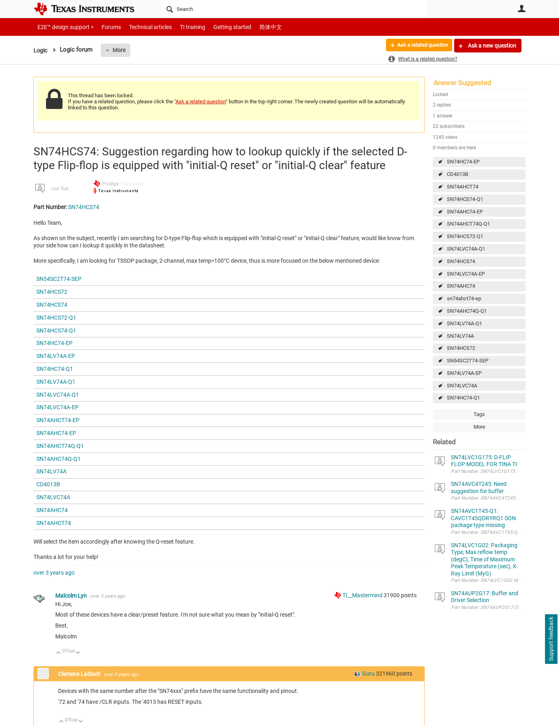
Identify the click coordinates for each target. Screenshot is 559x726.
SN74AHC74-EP (465, 212)
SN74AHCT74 (462, 187)
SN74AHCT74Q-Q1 (468, 224)
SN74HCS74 (461, 261)
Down (78, 653)
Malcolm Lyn (71, 595)
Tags (479, 414)
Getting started (218, 27)
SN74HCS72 (461, 348)
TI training (181, 27)
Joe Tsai (59, 188)
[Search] (294, 9)
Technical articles (142, 27)
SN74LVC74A (462, 386)
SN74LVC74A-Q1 (466, 249)
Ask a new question (491, 45)
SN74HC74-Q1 (463, 398)
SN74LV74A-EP (464, 373)
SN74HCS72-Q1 (465, 236)
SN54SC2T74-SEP (467, 361)
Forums (105, 27)
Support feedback (551, 639)
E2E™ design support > (63, 27)
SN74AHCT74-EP (57, 420)
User (521, 8)
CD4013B (457, 174)
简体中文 (253, 27)
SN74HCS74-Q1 (465, 199)
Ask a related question (419, 45)
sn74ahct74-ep (464, 298)
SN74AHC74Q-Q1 (467, 311)
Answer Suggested (462, 83)
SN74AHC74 (461, 286)
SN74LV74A (460, 336)
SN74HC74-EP (463, 162)
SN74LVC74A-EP (466, 274)
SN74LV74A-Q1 (464, 323)
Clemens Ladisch (80, 674)
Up (58, 653)
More (120, 50)
